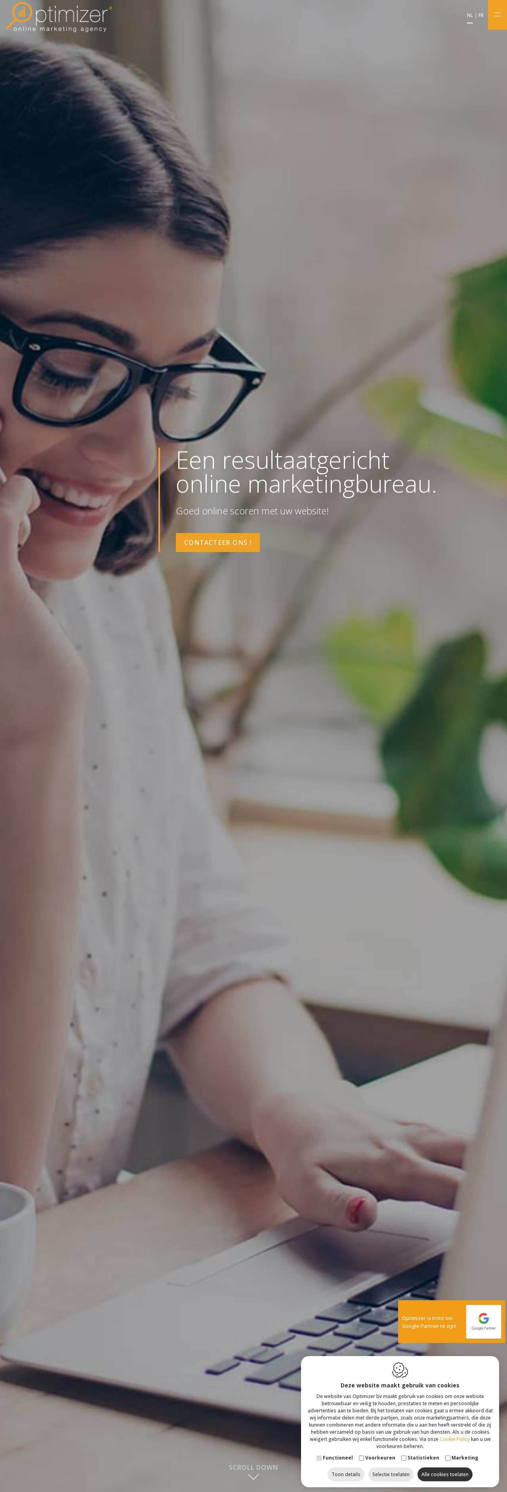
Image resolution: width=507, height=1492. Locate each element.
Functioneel (338, 1454)
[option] (253, 746)
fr (481, 15)
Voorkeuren (380, 1454)
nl (470, 15)
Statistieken (423, 1454)
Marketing (465, 1454)
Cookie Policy (455, 1436)
